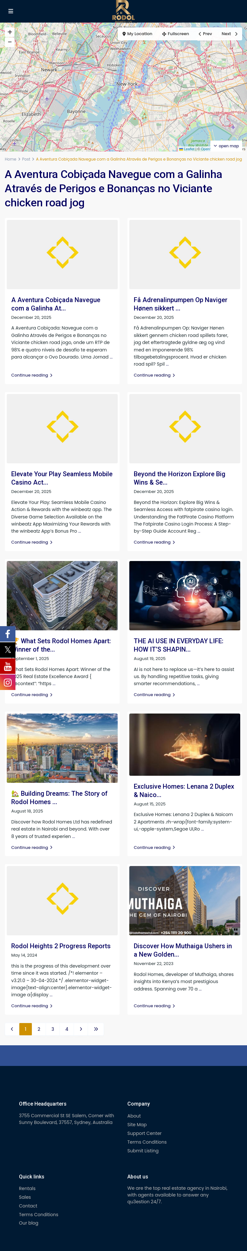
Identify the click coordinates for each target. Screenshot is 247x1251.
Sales (25, 1197)
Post (26, 159)
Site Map (137, 1124)
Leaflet (187, 149)
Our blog (28, 1223)
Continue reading (31, 375)
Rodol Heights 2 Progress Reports (61, 946)
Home (10, 159)
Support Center (144, 1133)
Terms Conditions (147, 1142)
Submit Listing (143, 1151)
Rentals (27, 1188)
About (134, 1116)
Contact (28, 1206)
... (111, 357)
